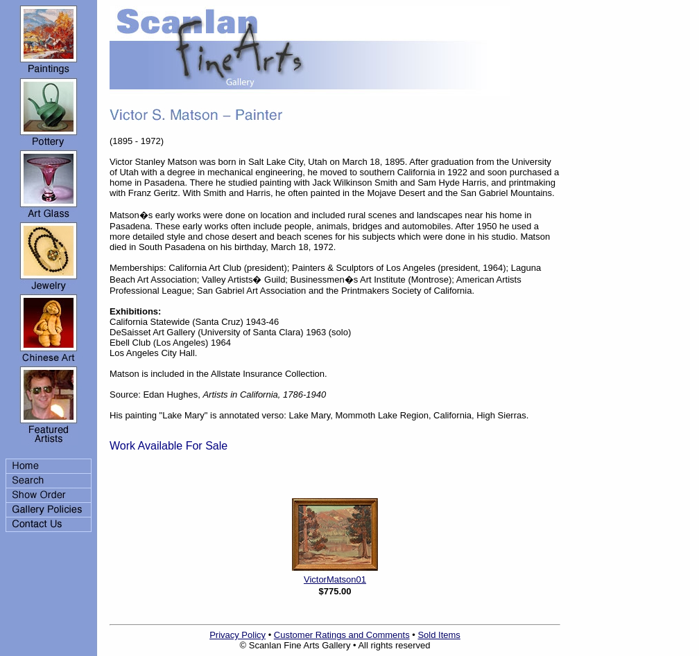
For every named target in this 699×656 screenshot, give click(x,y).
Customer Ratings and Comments (342, 635)
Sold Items (438, 635)
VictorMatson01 (335, 579)
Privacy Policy (237, 635)
